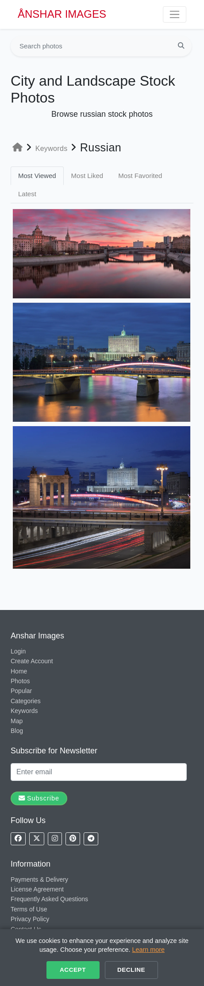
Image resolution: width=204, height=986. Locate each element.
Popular (21, 690)
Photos (20, 681)
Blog (17, 730)
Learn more (148, 949)
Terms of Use (29, 909)
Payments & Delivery (39, 879)
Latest (27, 194)
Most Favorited (140, 175)
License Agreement (37, 889)
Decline (131, 969)
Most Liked (87, 175)
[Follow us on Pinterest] (72, 838)
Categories (26, 701)
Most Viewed (37, 175)
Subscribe (39, 798)
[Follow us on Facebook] (18, 838)
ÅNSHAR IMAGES (62, 14)
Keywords (24, 710)
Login (18, 651)
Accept (73, 969)
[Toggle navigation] (174, 14)
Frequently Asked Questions (49, 899)
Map (17, 721)
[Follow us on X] (36, 838)
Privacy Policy (30, 919)
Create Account (32, 661)
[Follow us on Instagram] (55, 838)
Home (19, 671)
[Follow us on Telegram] (91, 838)
